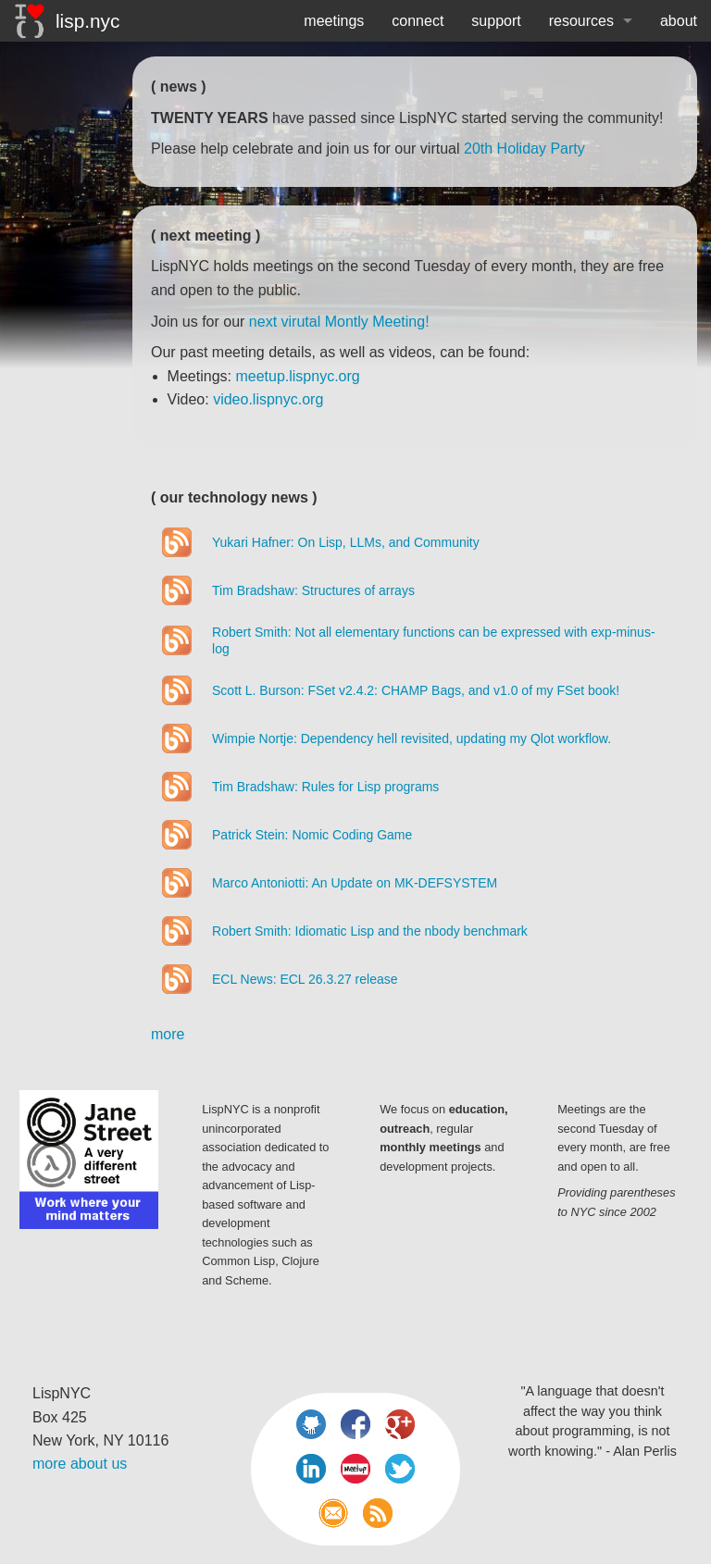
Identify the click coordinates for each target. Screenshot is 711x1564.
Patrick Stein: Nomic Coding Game (312, 834)
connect (417, 21)
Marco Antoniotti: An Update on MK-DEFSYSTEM (354, 882)
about (678, 21)
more (167, 1034)
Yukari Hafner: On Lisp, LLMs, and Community (346, 542)
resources (581, 21)
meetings (334, 21)
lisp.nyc (67, 21)
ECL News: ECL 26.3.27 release (305, 979)
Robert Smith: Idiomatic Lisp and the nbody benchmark (370, 931)
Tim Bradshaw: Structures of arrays (313, 590)
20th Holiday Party (524, 148)
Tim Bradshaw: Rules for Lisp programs (325, 786)
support (495, 21)
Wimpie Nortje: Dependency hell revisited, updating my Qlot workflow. (411, 738)
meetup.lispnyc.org (297, 376)
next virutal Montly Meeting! (339, 321)
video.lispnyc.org (268, 399)
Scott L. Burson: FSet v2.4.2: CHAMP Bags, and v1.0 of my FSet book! (415, 690)
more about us (79, 1463)
